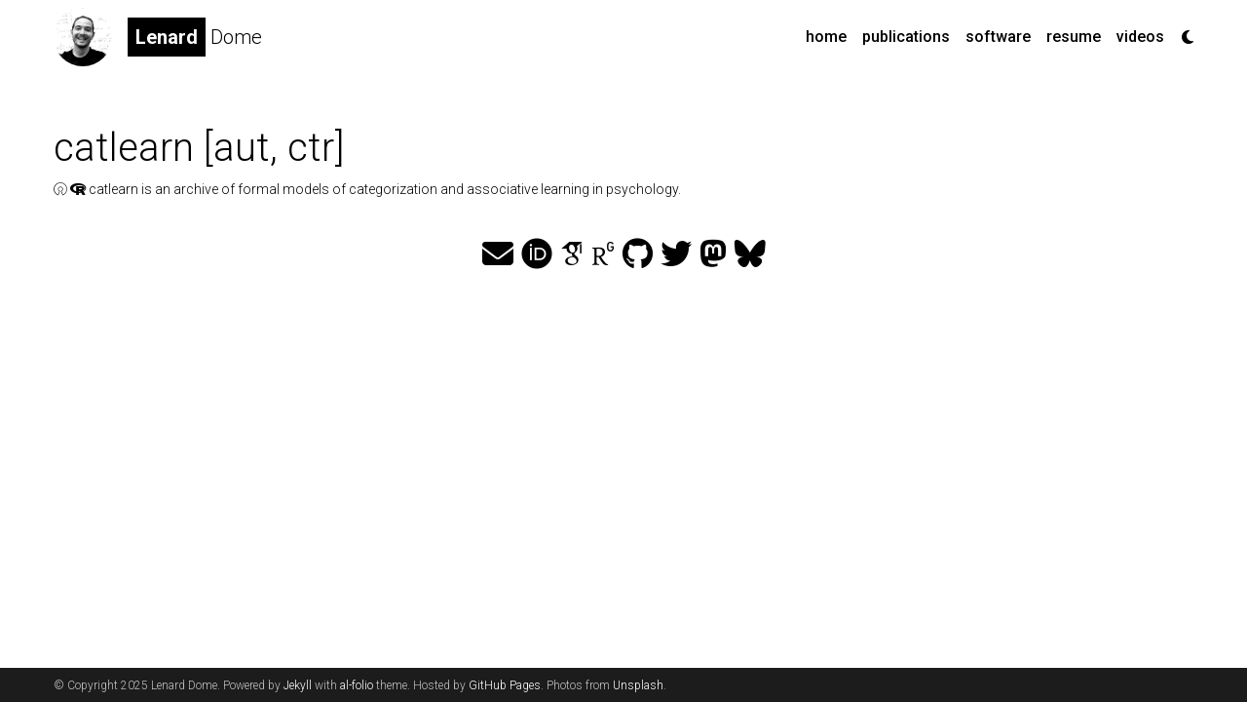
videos (1140, 36)
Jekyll (297, 685)
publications (906, 36)
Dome (195, 37)
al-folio (356, 685)
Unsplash (638, 685)
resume (1073, 36)
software (998, 36)
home (826, 36)
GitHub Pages (505, 685)
